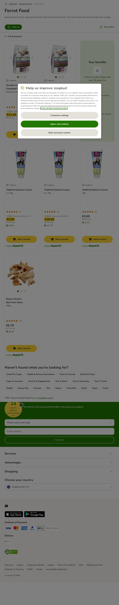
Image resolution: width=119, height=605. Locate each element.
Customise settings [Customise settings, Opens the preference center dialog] (59, 115)
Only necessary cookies (59, 132)
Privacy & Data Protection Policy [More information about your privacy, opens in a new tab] (54, 108)
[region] (59, 111)
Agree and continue (59, 124)
